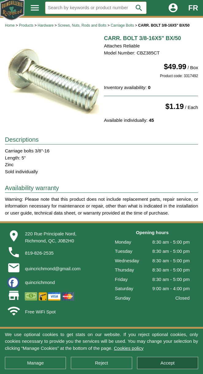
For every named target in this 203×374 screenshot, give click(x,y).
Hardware (46, 25)
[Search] (96, 8)
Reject (101, 362)
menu (34, 7)
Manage (35, 362)
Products (26, 25)
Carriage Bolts (122, 25)
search (139, 8)
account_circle (173, 7)
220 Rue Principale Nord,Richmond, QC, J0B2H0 (50, 237)
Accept (167, 362)
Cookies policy (129, 348)
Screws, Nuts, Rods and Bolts (82, 25)
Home (10, 25)
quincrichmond (40, 282)
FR (193, 8)
